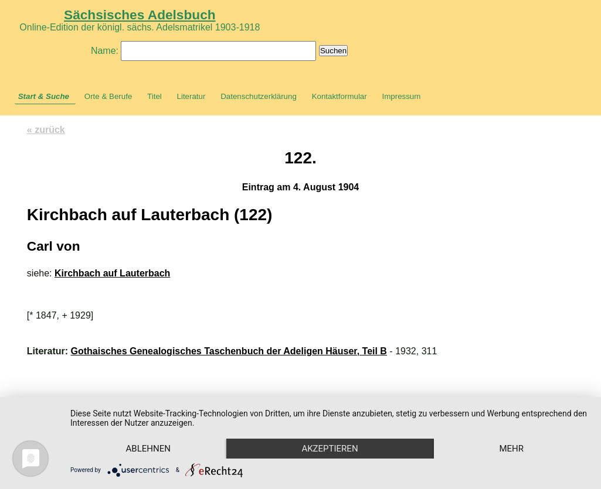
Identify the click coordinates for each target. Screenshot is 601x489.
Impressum (401, 96)
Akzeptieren (329, 448)
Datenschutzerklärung (258, 96)
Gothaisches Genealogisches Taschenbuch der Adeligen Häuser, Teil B (229, 351)
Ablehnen (148, 448)
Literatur (191, 96)
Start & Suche (43, 96)
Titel (154, 96)
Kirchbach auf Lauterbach (112, 273)
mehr (511, 448)
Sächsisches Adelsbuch (140, 14)
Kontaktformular (339, 96)
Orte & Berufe (108, 96)
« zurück (46, 130)
